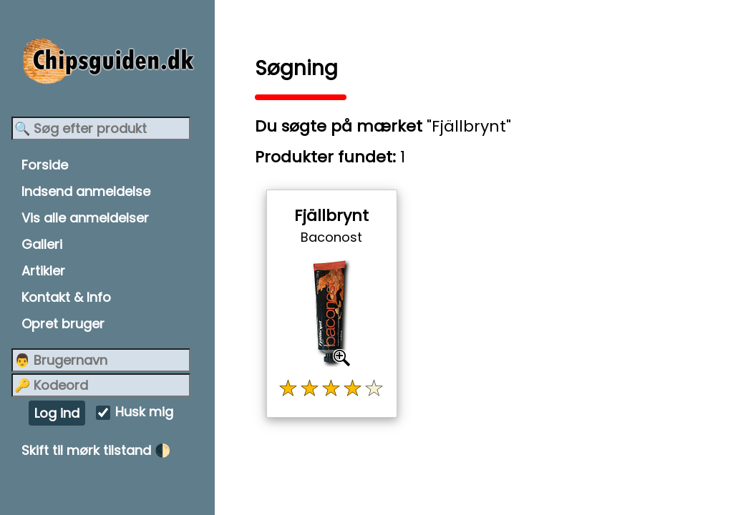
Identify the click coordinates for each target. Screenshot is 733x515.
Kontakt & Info (66, 297)
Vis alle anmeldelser (85, 218)
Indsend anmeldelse (85, 191)
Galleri (41, 244)
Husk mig (144, 412)
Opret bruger (63, 324)
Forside (44, 165)
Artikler (43, 271)
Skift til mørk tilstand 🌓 (95, 450)
